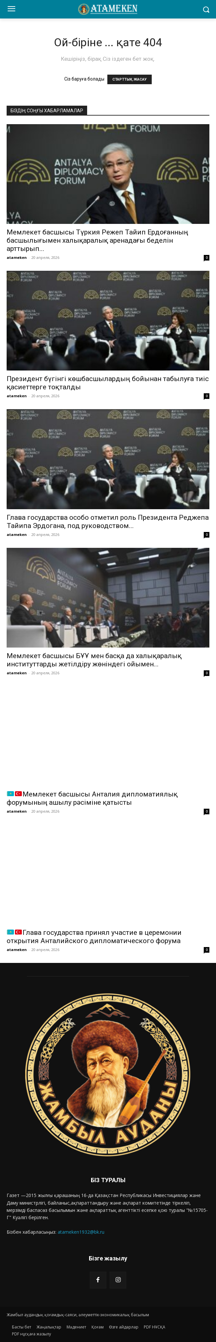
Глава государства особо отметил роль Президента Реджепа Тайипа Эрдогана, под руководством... (108, 521)
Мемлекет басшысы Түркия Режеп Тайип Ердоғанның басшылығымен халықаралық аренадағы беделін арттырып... (97, 240)
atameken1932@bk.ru (81, 1232)
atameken (17, 257)
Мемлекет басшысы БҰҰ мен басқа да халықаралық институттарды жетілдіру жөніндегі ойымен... (94, 660)
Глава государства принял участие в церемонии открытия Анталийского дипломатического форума (94, 937)
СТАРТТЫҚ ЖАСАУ (129, 79)
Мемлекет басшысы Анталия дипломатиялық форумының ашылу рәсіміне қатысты (92, 798)
